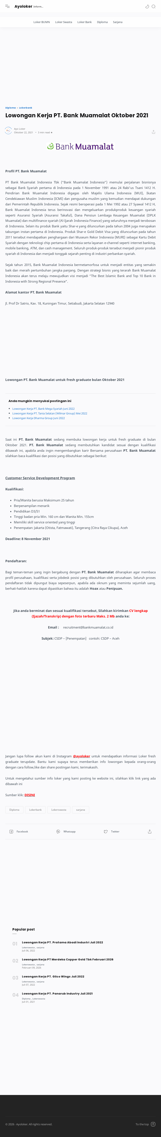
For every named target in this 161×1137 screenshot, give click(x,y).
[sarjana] (42, 947)
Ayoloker (23, 6)
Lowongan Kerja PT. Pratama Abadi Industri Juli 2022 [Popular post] (62, 942)
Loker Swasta (63, 22)
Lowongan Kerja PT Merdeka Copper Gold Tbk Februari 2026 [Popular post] (68, 959)
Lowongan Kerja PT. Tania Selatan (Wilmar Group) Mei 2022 (54, 413)
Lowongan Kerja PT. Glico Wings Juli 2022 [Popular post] (53, 976)
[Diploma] (27, 998)
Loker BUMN (41, 22)
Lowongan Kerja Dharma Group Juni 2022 (42, 418)
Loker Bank (84, 22)
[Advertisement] (80, 65)
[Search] (153, 6)
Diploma (102, 22)
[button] (147, 6)
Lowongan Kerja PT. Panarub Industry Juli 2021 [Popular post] (57, 994)
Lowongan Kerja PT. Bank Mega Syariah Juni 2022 (47, 409)
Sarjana (117, 22)
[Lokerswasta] (29, 947)
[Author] (19, 128)
